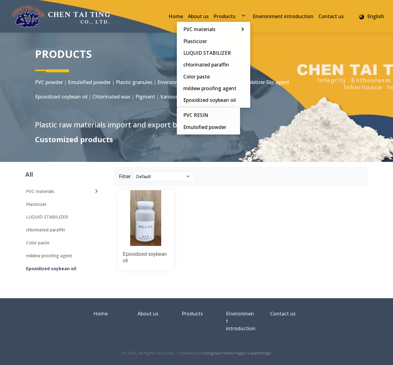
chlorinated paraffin (45, 230)
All (29, 174)
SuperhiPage (259, 353)
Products (192, 313)
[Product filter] (163, 176)
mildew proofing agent (49, 256)
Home (100, 313)
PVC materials (62, 191)
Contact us (283, 313)
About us (148, 313)
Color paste (37, 243)
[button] (371, 16)
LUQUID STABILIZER (47, 217)
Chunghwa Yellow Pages (223, 353)
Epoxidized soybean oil (51, 268)
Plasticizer (36, 204)
